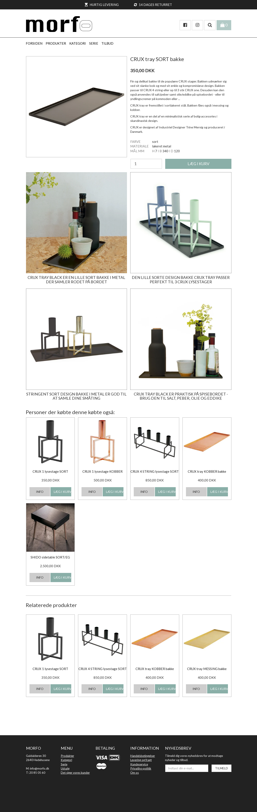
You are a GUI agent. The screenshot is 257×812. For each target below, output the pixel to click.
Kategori (66, 760)
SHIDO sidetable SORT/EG (50, 557)
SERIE (93, 43)
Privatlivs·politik (140, 768)
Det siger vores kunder (75, 772)
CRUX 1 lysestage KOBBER (102, 471)
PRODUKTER (56, 43)
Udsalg (65, 768)
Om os (134, 772)
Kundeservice (139, 764)
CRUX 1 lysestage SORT (50, 471)
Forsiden (34, 43)
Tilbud (107, 43)
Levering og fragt (141, 760)
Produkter (67, 756)
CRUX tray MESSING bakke (207, 669)
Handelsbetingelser (142, 756)
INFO (39, 492)
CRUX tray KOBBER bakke (207, 471)
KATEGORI (77, 43)
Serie (64, 764)
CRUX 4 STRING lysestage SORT (154, 471)
